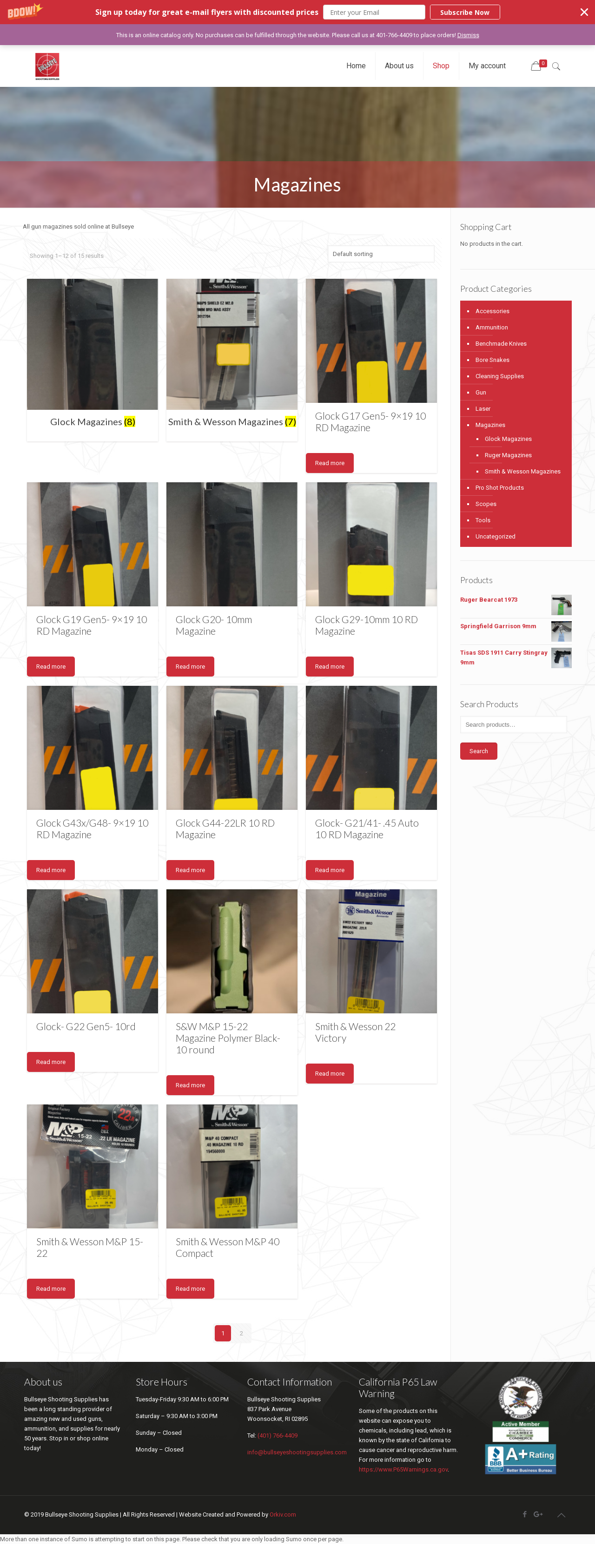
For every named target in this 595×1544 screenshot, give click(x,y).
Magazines (490, 424)
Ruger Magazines (508, 455)
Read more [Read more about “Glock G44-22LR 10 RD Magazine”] (190, 870)
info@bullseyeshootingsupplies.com (297, 1452)
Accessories (492, 311)
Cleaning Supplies (500, 376)
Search (478, 751)
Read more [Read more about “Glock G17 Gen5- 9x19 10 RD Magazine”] (329, 463)
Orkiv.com (283, 1514)
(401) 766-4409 (278, 1435)
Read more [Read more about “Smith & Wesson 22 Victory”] (329, 1073)
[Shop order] (381, 254)
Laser (483, 408)
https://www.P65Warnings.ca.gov (403, 1469)
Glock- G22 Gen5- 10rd (86, 1026)
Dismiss (468, 35)
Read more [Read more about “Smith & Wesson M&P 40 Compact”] (190, 1288)
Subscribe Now (464, 12)
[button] (297, 12)
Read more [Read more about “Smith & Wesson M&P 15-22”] (51, 1288)
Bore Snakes (492, 359)
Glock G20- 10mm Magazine (214, 625)
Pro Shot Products (500, 487)
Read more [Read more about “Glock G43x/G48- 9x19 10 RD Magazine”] (51, 870)
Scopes (486, 503)
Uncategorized (496, 536)
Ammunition (492, 327)
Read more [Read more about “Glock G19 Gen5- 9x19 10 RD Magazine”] (51, 666)
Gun (481, 392)
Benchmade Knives (501, 343)
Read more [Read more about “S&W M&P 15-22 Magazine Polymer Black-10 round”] (190, 1085)
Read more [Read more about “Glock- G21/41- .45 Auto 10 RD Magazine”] (329, 870)
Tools (483, 520)
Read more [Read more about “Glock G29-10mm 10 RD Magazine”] (329, 666)
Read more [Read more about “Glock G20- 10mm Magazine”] (190, 666)
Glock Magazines (508, 438)
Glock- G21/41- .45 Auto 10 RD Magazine (367, 828)
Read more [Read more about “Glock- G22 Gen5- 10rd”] (51, 1061)
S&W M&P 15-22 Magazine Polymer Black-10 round (228, 1037)
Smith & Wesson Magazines (523, 471)
